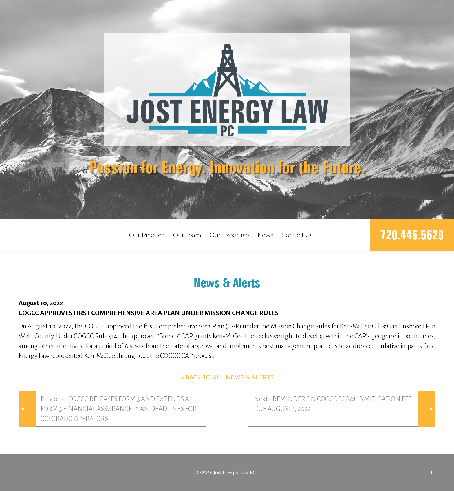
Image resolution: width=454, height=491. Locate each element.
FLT (432, 472)
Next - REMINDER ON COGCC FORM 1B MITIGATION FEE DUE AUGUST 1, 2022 (333, 403)
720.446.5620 (412, 234)
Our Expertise (229, 235)
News (265, 235)
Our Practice (147, 235)
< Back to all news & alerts (227, 378)
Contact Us (297, 235)
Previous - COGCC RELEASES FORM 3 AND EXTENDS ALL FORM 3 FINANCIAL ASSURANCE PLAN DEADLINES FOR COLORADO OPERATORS (119, 408)
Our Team (187, 235)
